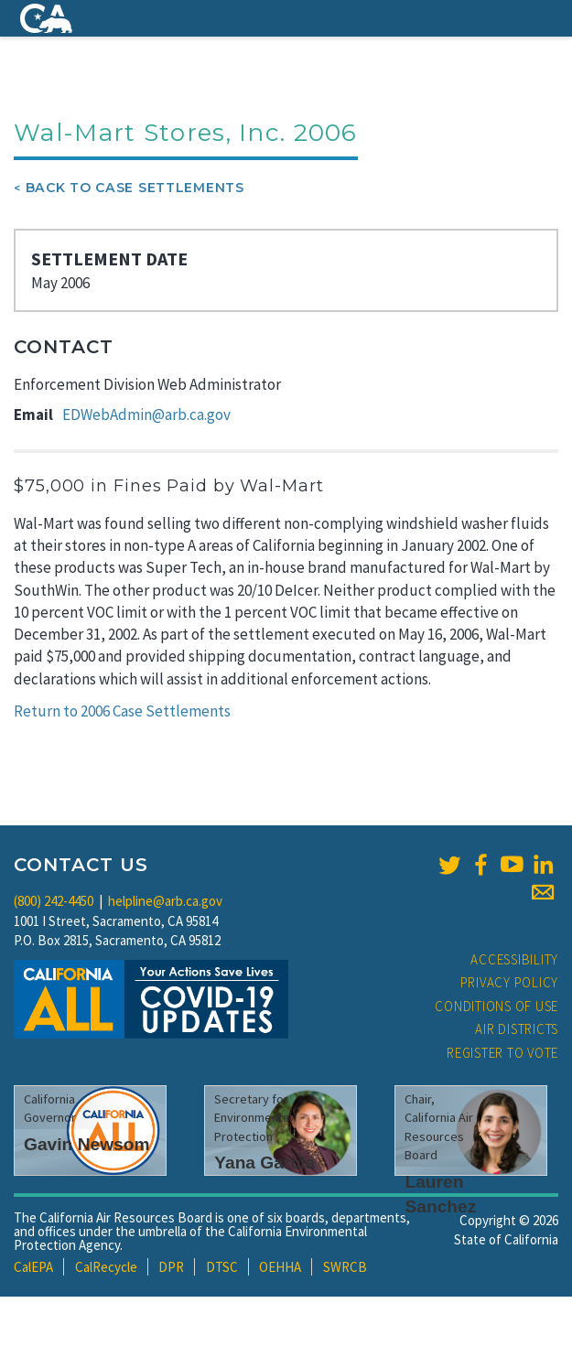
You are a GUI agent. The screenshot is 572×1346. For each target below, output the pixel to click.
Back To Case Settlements (135, 187)
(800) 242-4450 (53, 901)
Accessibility (514, 959)
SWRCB (345, 1267)
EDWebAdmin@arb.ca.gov (146, 414)
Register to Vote (502, 1052)
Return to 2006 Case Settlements (122, 711)
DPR (171, 1267)
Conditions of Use (496, 1006)
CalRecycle (106, 1267)
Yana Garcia (264, 1162)
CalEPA (33, 1267)
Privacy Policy (509, 982)
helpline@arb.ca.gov (165, 901)
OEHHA (280, 1267)
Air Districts (516, 1029)
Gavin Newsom (87, 1144)
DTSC (222, 1267)
